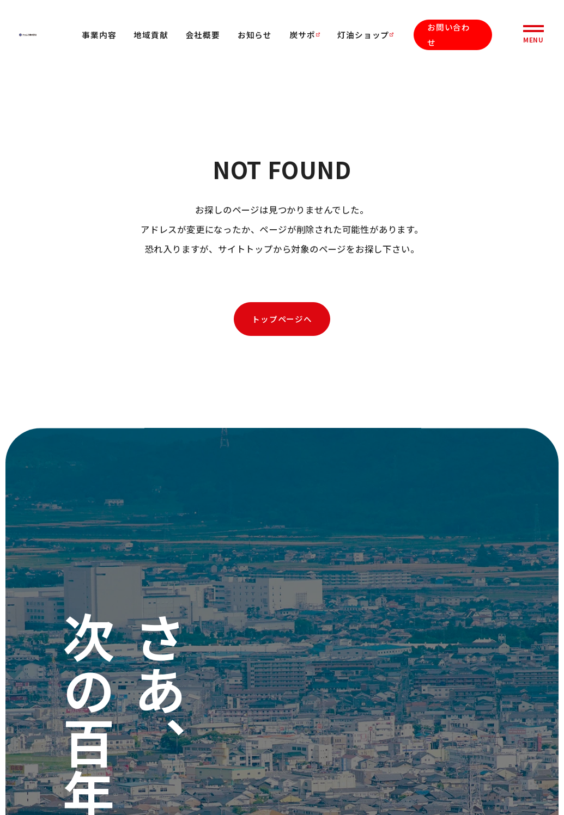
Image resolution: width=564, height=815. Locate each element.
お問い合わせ (448, 34)
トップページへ (282, 318)
